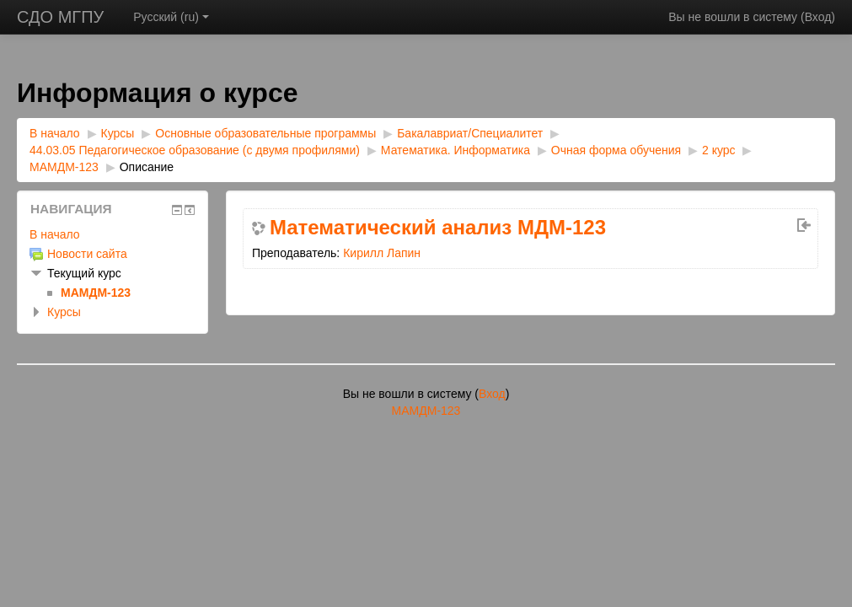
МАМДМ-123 (64, 167)
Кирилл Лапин (382, 253)
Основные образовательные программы (265, 133)
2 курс (719, 150)
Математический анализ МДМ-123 (438, 228)
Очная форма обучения (616, 150)
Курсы (118, 133)
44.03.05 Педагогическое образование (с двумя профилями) (194, 150)
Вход (818, 17)
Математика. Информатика (457, 150)
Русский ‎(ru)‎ (171, 17)
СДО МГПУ (60, 17)
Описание (147, 167)
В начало (54, 133)
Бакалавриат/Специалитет (470, 133)
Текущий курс (84, 273)
